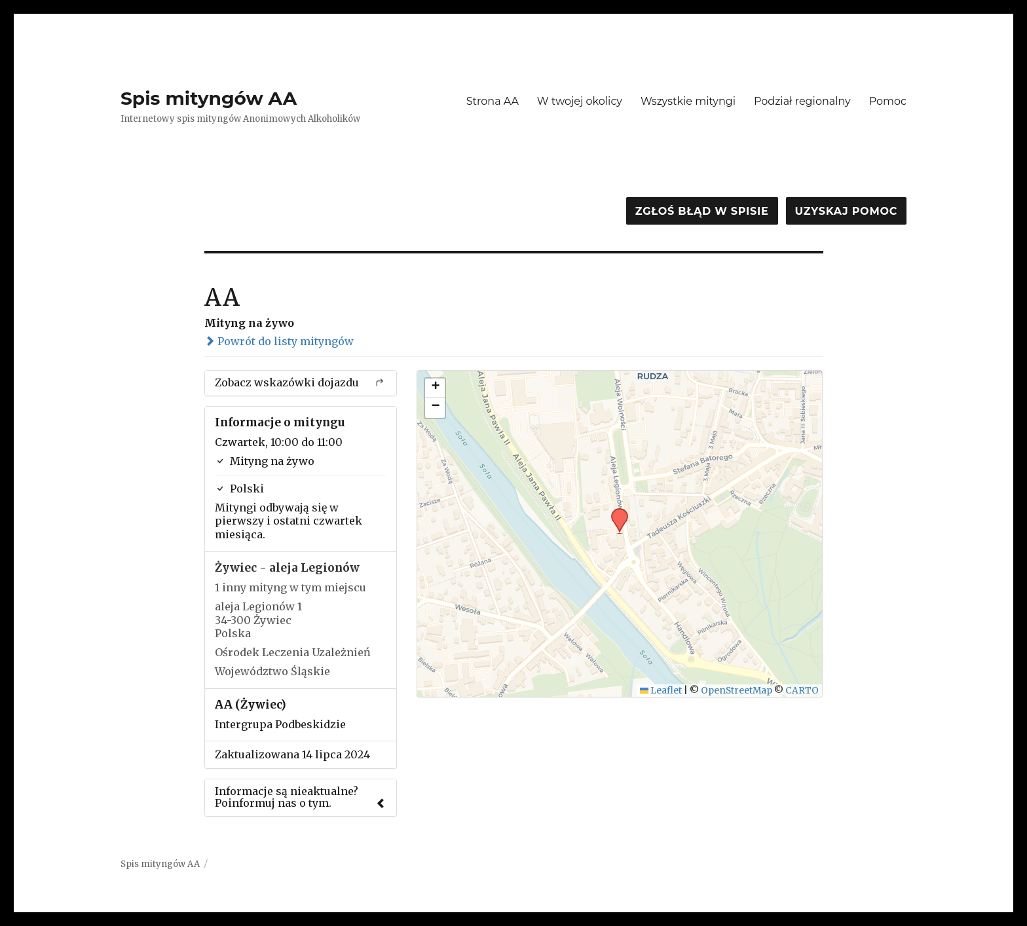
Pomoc (887, 101)
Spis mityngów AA (209, 98)
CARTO (802, 690)
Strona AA (492, 101)
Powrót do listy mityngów (279, 341)
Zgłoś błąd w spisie (702, 211)
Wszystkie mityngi (688, 101)
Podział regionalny (802, 101)
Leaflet (661, 690)
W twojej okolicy (579, 101)
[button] (615, 512)
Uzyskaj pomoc (846, 211)
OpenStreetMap (736, 690)
